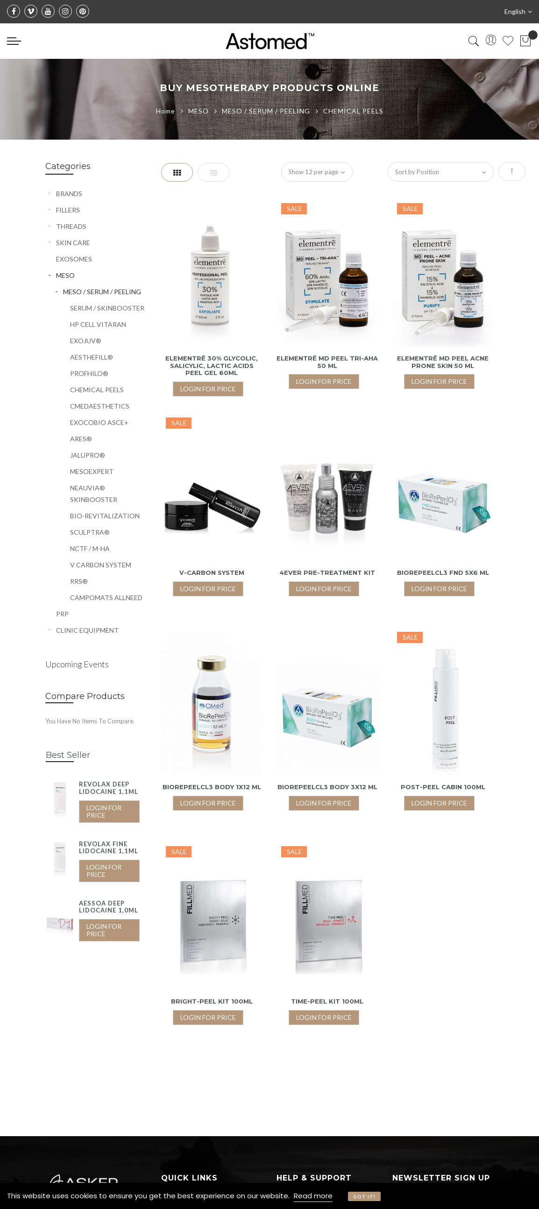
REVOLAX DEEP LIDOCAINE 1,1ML (108, 787)
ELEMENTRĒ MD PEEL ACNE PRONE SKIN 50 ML (443, 361)
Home (166, 111)
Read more (313, 1196)
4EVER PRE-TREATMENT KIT (327, 572)
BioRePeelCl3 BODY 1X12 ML (212, 787)
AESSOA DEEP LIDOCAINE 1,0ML (108, 906)
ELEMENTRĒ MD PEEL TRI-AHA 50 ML (327, 361)
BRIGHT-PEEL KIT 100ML (212, 1001)
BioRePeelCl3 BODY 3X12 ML (327, 787)
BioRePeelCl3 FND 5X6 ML (443, 572)
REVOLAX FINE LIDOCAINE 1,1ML (108, 847)
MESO (199, 111)
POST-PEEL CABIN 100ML (443, 787)
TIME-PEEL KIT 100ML (327, 1001)
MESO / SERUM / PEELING (267, 111)
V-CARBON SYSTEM (211, 572)
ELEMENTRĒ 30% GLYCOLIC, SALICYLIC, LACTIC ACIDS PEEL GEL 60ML (211, 365)
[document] (269, 1196)
